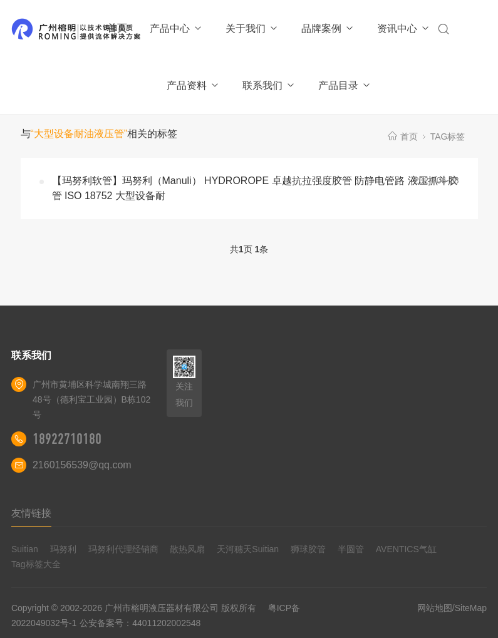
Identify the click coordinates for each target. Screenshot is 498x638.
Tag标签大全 (36, 564)
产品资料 (193, 85)
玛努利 (63, 549)
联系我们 (269, 85)
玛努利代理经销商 (123, 549)
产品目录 (344, 85)
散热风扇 (187, 549)
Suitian (24, 549)
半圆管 (351, 549)
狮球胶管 (308, 549)
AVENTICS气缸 (406, 549)
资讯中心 (403, 28)
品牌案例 (328, 28)
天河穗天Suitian (248, 549)
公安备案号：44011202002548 (140, 623)
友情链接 (31, 513)
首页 (117, 28)
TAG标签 (447, 136)
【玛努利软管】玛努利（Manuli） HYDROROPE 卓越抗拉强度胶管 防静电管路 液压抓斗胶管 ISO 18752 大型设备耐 (255, 188)
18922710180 (67, 439)
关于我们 (252, 28)
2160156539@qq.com (82, 465)
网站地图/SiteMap (452, 608)
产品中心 (176, 28)
